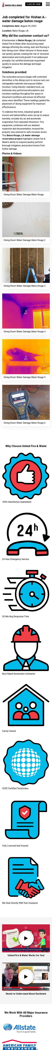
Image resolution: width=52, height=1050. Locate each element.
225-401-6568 (33, 4)
